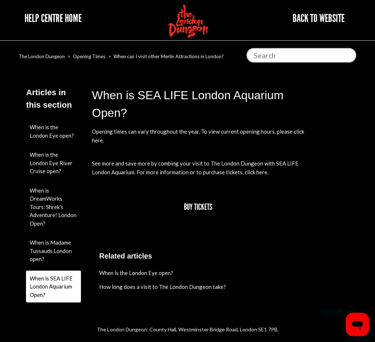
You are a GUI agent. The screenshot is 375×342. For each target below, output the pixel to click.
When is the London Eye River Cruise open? (51, 162)
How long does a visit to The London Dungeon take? (162, 286)
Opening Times (89, 56)
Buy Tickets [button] (198, 207)
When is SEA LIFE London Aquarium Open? (51, 286)
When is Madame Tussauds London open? (51, 250)
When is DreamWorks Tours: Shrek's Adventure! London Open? (53, 207)
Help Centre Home (53, 18)
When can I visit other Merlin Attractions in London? (169, 56)
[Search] (301, 55)
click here (256, 172)
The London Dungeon (42, 56)
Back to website (319, 18)
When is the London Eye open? (52, 131)
